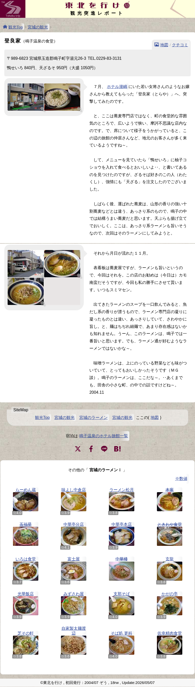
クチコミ (180, 44)
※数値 (181, 478)
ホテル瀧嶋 (117, 86)
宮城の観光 (38, 27)
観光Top (15, 27)
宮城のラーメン (93, 417)
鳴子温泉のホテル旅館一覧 (103, 436)
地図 (164, 44)
